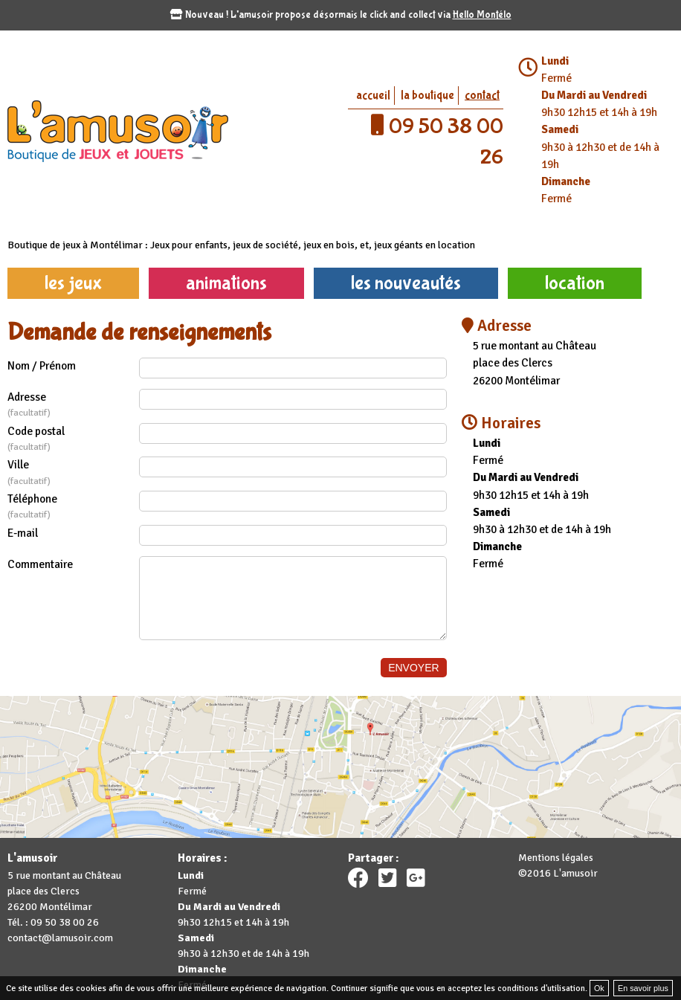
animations (226, 282)
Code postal (73, 439)
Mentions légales (555, 857)
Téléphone (73, 507)
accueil (373, 95)
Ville (73, 473)
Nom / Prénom (41, 365)
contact (482, 95)
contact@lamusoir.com (60, 938)
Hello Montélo (482, 15)
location (574, 282)
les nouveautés (406, 282)
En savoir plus (643, 988)
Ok (599, 988)
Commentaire (40, 564)
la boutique (427, 95)
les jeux (73, 282)
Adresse (73, 405)
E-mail (22, 533)
